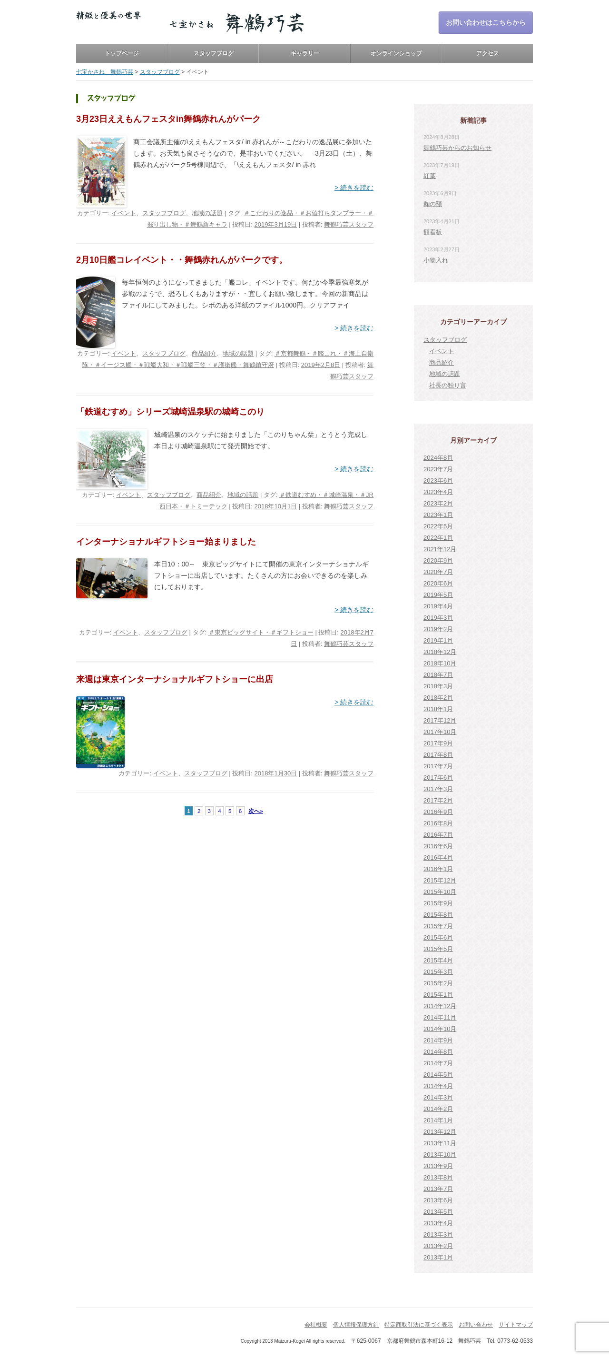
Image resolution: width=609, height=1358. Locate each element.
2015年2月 (438, 983)
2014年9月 (438, 1040)
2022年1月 (438, 537)
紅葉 (429, 175)
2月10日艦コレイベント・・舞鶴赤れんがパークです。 (181, 260)
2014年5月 (438, 1074)
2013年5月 (438, 1211)
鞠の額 (432, 204)
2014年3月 (438, 1097)
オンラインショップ (396, 53)
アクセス (487, 53)
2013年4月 (438, 1223)
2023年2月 (438, 503)
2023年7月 (438, 469)
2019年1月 (438, 640)
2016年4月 (438, 857)
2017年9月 (438, 743)
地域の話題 (207, 213)
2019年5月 (438, 594)
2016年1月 (438, 868)
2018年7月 (438, 674)
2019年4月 (438, 606)
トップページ (122, 53)
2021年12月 (439, 549)
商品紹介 (204, 353)
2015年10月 (439, 891)
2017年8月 (438, 754)
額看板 (432, 232)
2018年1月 (438, 709)
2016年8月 (438, 823)
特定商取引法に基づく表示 (418, 1324)
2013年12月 (439, 1131)
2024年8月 (438, 457)
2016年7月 (438, 834)
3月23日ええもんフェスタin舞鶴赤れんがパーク (168, 119)
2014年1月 (438, 1120)
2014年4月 (438, 1086)
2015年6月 (438, 937)
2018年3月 (438, 686)
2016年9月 (438, 811)
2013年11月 (439, 1143)
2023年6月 (438, 480)
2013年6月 (438, 1200)
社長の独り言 (447, 385)
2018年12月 (439, 651)
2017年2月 (438, 800)
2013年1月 (438, 1257)
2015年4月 (438, 960)
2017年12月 (439, 720)
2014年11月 (439, 1017)
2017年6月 (438, 777)
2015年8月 (438, 914)
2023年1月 (438, 514)
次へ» (255, 811)
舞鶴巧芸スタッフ (348, 224)
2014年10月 (439, 1028)
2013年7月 (438, 1188)
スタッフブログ (214, 53)
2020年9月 (438, 560)
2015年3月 (438, 971)
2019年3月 (438, 617)
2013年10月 (439, 1154)
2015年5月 (438, 948)
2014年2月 (438, 1108)
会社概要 (315, 1324)
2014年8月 (438, 1051)
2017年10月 (439, 731)
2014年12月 (439, 1006)
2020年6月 (438, 583)
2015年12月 (439, 880)
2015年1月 (438, 994)
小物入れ (435, 260)
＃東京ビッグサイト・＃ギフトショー (261, 632)
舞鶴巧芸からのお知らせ (457, 147)
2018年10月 (439, 663)
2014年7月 (438, 1063)
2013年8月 (438, 1177)
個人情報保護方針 (356, 1324)
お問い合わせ (476, 1324)
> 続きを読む (353, 187)
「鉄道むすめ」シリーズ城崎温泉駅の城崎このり (170, 411)
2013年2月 (438, 1245)
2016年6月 (438, 846)
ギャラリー (305, 53)
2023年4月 (438, 492)
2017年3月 (438, 789)
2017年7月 (438, 766)
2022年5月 (438, 526)
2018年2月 (438, 697)
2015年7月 (438, 926)
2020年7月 (438, 571)
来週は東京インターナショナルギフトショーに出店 (174, 679)
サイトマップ (516, 1324)
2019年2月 (438, 629)
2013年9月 (438, 1166)
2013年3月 (438, 1234)
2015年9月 (438, 903)
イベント (123, 213)
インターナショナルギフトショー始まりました (166, 541)
